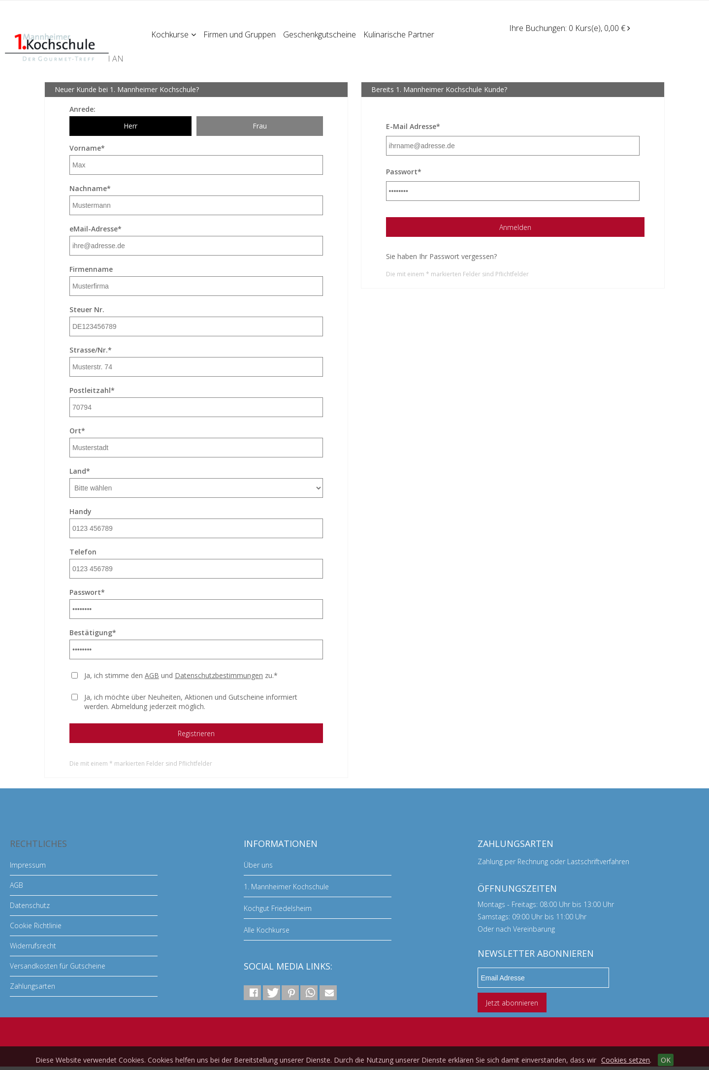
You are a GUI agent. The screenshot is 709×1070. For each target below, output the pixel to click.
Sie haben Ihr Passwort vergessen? (441, 256)
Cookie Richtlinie (36, 925)
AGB (152, 675)
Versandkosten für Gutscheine (57, 966)
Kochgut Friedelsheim (278, 908)
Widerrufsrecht (33, 945)
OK (666, 1060)
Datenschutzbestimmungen (219, 675)
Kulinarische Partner (400, 34)
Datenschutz (30, 905)
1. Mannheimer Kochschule (286, 886)
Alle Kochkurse (267, 930)
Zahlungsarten (32, 986)
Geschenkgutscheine (321, 34)
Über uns (258, 865)
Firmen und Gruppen (240, 34)
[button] (252, 992)
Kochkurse (174, 34)
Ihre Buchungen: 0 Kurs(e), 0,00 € (569, 28)
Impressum (28, 865)
